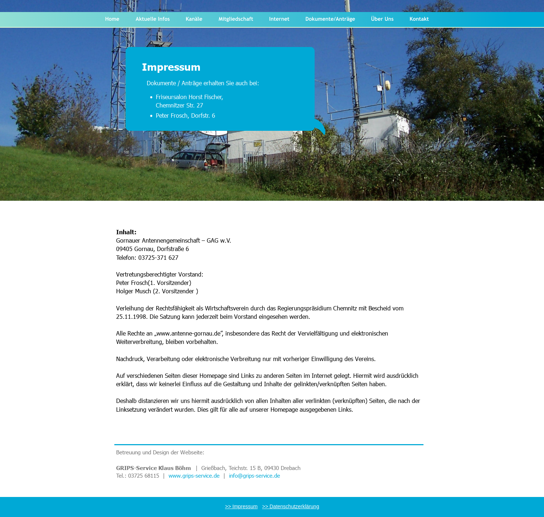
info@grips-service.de (255, 475)
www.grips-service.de (194, 475)
